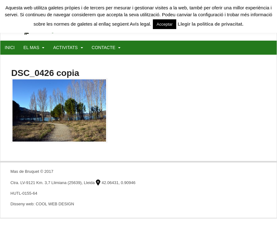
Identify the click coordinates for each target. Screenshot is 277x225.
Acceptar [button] (165, 24)
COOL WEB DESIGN (55, 204)
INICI (10, 47)
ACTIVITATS (65, 47)
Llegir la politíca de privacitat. (211, 24)
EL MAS (31, 47)
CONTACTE (103, 47)
